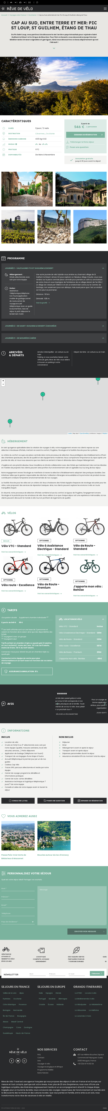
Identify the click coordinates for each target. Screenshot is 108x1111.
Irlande (58, 992)
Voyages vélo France (18, 15)
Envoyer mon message (90, 931)
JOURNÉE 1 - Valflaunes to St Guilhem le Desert (29, 268)
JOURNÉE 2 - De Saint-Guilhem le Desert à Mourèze (30, 326)
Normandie (17, 1010)
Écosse (51, 1004)
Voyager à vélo (43, 1063)
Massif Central (17, 1021)
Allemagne (62, 998)
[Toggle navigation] (105, 8)
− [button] (3, 384)
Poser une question (77, 147)
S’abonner (97, 973)
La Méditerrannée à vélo (84, 998)
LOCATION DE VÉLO (70, 619)
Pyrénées (6, 998)
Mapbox (105, 433)
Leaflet (70, 433)
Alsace (5, 1021)
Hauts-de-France (23, 1033)
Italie (41, 992)
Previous (57, 704)
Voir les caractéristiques (14, 552)
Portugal (42, 998)
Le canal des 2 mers (83, 1015)
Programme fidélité (45, 1069)
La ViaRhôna (94, 1010)
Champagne (8, 1027)
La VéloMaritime (95, 1004)
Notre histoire (42, 1072)
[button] (16, 144)
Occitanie (32, 15)
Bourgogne (21, 1015)
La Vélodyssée (80, 1004)
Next (105, 704)
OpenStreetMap (84, 433)
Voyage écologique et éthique (50, 1066)
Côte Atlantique (9, 1004)
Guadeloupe (8, 1033)
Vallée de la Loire (9, 992)
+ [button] (3, 381)
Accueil (4, 15)
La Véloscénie (80, 1010)
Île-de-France (8, 1015)
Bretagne (6, 1010)
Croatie (42, 1004)
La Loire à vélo (90, 992)
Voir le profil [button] (43, 303)
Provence (23, 1004)
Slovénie (52, 998)
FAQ (39, 1054)
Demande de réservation (85, 135)
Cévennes (40, 133)
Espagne (49, 992)
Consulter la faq (18, 801)
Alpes (21, 992)
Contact (40, 1057)
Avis (39, 1060)
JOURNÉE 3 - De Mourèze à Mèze (20, 338)
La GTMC (78, 992)
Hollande (60, 1004)
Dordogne (28, 1027)
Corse (18, 1027)
